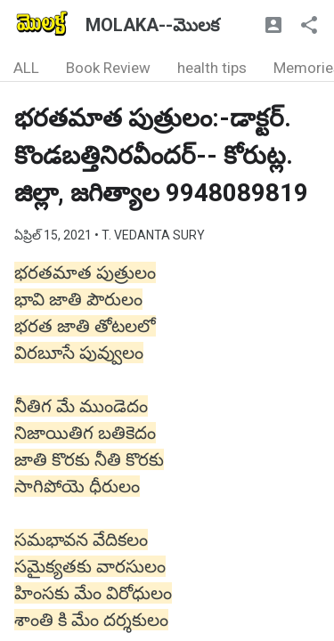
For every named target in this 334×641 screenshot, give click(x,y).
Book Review (108, 68)
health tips (212, 68)
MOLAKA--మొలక (152, 25)
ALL (26, 68)
